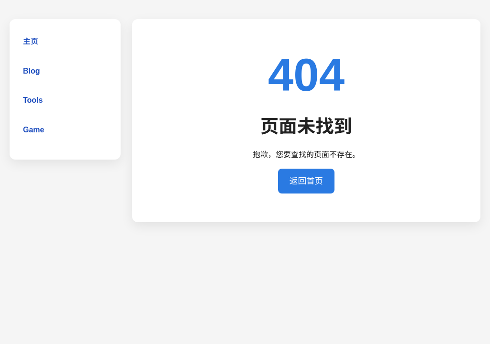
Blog (31, 71)
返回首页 (306, 181)
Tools (33, 100)
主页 (30, 41)
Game (33, 130)
